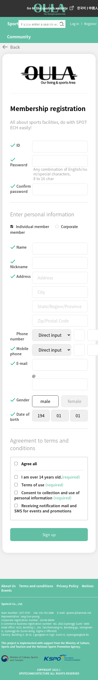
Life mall (56, 23)
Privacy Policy (67, 586)
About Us (8, 586)
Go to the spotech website (47, 8)
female (74, 401)
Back (11, 47)
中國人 (93, 8)
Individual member (32, 226)
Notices (88, 586)
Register (90, 23)
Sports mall (19, 23)
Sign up (49, 534)
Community (19, 36)
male (45, 401)
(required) (54, 484)
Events (6, 590)
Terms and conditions (36, 586)
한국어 (81, 8)
